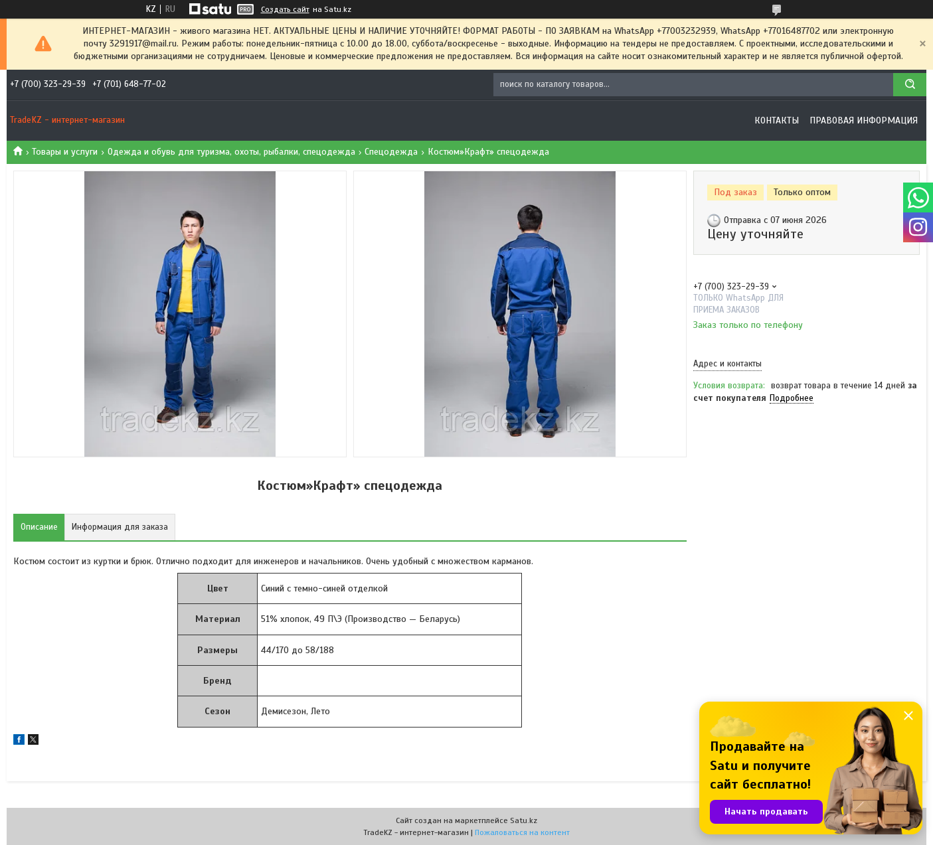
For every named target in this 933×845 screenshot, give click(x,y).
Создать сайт (285, 9)
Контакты (776, 120)
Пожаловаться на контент (522, 832)
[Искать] (909, 84)
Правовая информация (863, 120)
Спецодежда (391, 151)
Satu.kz (523, 820)
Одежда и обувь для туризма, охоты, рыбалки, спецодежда (231, 151)
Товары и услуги (65, 151)
